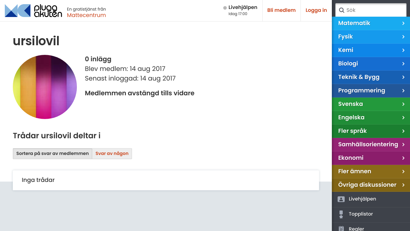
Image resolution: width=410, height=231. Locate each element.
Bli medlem (281, 10)
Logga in (316, 10)
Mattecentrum (86, 15)
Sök (341, 10)
